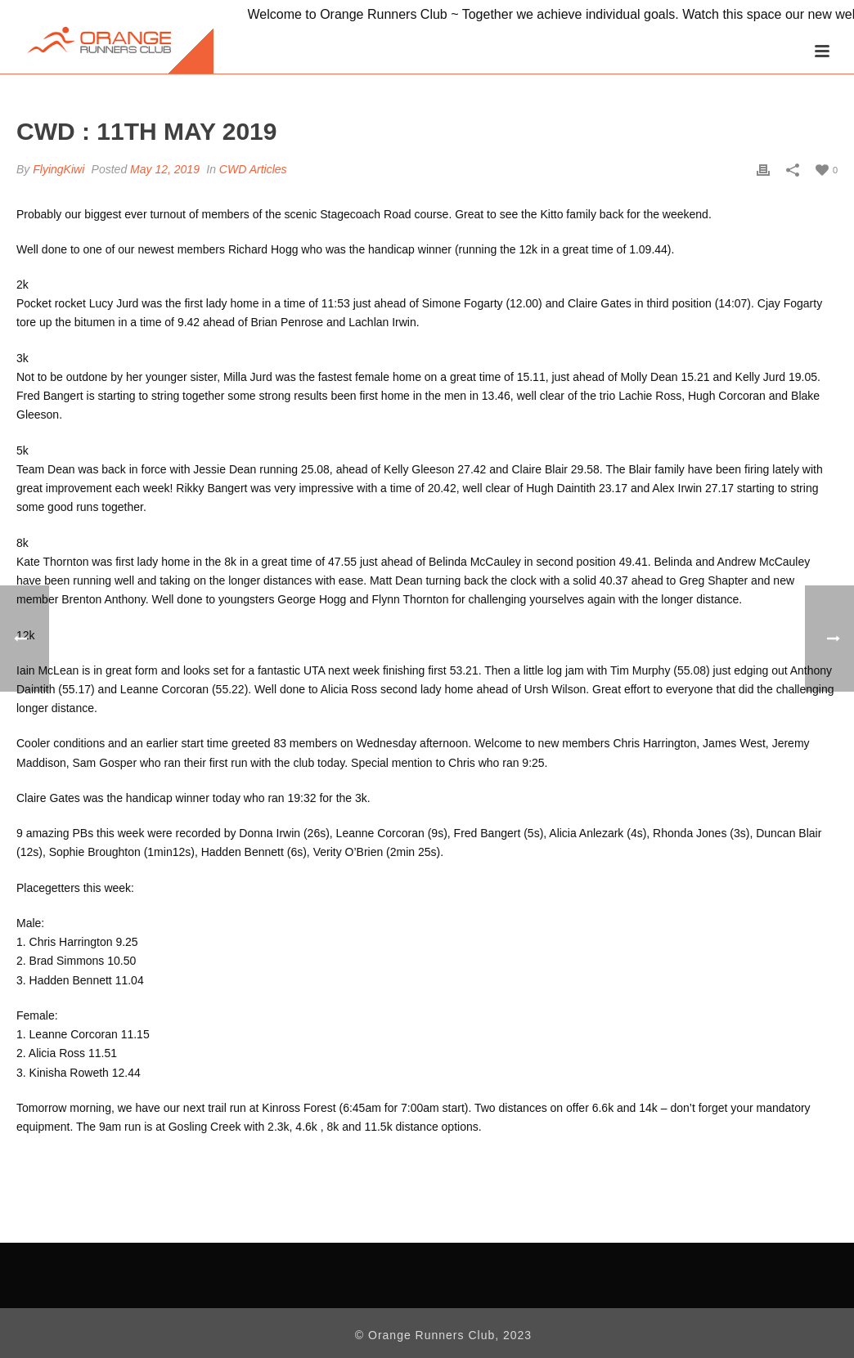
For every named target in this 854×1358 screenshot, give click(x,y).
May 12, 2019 (165, 169)
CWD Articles (253, 169)
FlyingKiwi (58, 169)
